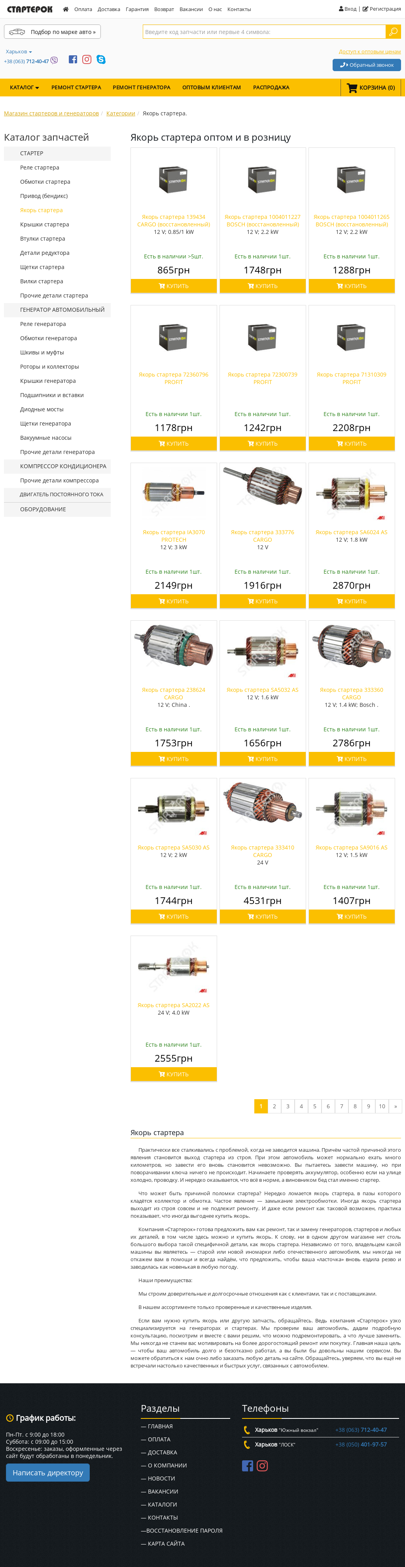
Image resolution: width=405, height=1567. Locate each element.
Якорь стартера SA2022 (174, 1005)
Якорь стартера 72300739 (262, 378)
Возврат (164, 9)
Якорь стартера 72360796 (173, 378)
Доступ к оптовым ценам (370, 51)
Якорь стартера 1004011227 (263, 220)
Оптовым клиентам (211, 87)
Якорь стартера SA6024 (352, 532)
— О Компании (164, 1465)
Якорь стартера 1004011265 (352, 220)
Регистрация (382, 8)
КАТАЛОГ (25, 87)
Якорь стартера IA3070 (174, 535)
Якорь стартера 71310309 (351, 378)
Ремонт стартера (76, 87)
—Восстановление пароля (182, 1530)
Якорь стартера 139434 (173, 220)
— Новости (158, 1478)
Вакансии (191, 9)
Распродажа (271, 87)
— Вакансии (159, 1491)
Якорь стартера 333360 (351, 693)
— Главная (157, 1426)
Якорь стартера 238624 (173, 693)
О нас (215, 9)
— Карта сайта (163, 1543)
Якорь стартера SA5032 (263, 689)
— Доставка (159, 1452)
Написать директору (48, 1472)
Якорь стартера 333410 (262, 851)
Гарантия (137, 9)
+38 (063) (26, 61)
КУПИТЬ (174, 286)
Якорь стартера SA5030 (174, 847)
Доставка (109, 9)
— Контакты (159, 1517)
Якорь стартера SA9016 (352, 847)
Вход (347, 8)
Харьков (19, 51)
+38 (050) (361, 1444)
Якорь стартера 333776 (262, 535)
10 (382, 1106)
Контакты (239, 9)
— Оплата (155, 1439)
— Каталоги (159, 1504)
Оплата (83, 9)
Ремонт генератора (141, 87)
